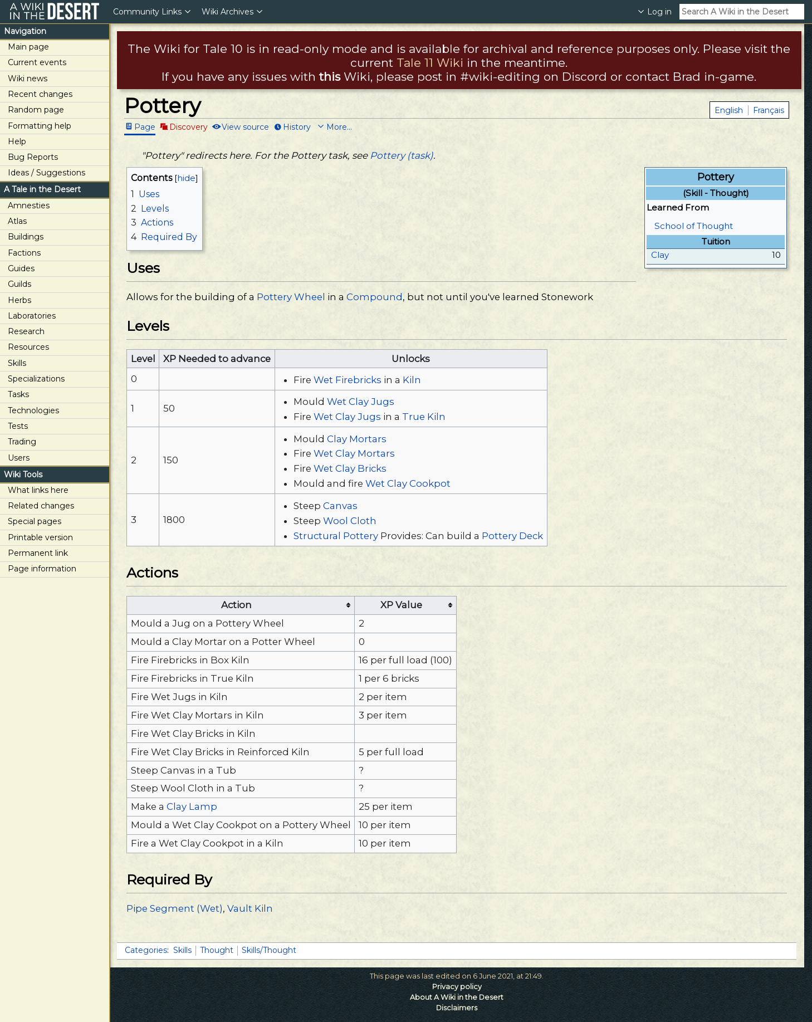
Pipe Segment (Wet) (174, 908)
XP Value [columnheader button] (401, 604)
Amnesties (29, 206)
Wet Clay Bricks (350, 468)
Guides (21, 268)
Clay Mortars (357, 438)
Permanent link (38, 553)
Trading (22, 442)
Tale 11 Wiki (430, 63)
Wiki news (27, 79)
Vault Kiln (250, 908)
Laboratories (32, 316)
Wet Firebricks (347, 379)
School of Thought (693, 226)
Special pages (34, 521)
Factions (24, 253)
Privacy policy (457, 986)
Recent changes (40, 94)
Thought (216, 950)
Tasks (18, 394)
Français (768, 110)
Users (19, 458)
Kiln (412, 379)
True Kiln (424, 416)
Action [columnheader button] (236, 604)
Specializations (36, 379)
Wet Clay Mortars (354, 453)
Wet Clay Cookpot (408, 483)
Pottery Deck (512, 535)
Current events (37, 62)
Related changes (41, 506)
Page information (42, 569)
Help (17, 141)
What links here (38, 490)
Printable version (40, 537)
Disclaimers (456, 1008)
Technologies (33, 410)
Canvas (340, 505)
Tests (18, 426)
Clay (660, 255)
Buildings (25, 237)
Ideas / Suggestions (46, 173)
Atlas (17, 221)
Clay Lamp (192, 806)
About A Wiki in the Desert (456, 997)
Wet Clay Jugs (360, 401)
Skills (17, 363)
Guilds (19, 284)
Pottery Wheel (291, 296)
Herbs (19, 300)
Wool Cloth (349, 520)
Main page (28, 47)
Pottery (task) (401, 155)
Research (26, 331)
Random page (36, 110)
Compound (374, 296)
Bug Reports (33, 157)
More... (339, 126)
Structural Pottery (336, 535)
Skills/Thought (269, 950)
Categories (146, 950)
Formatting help (39, 126)
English (729, 110)
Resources (28, 347)
